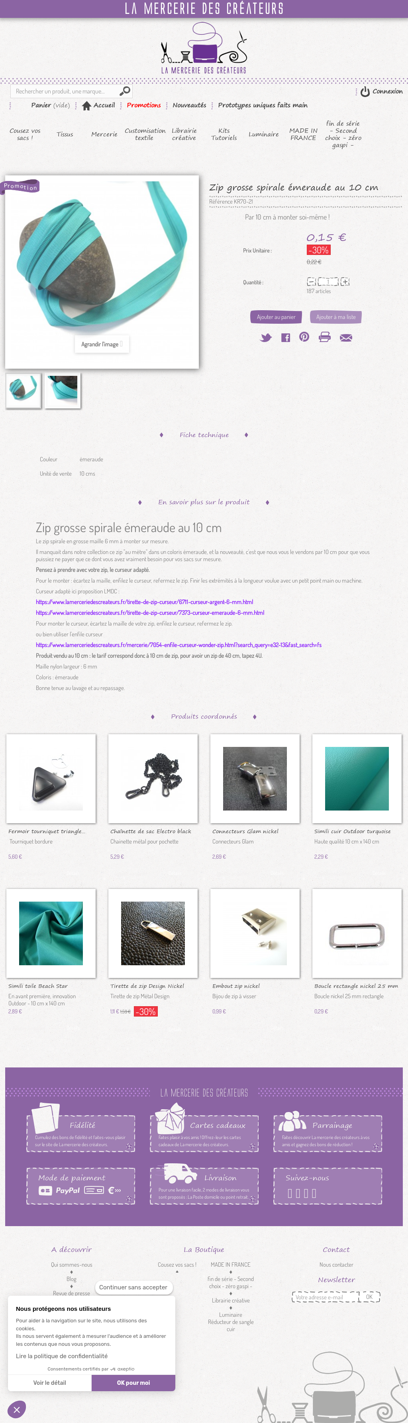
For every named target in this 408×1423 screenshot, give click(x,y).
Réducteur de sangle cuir (231, 1325)
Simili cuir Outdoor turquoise (352, 831)
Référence (221, 201)
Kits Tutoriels (224, 134)
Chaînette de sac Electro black (150, 831)
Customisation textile (144, 134)
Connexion (386, 91)
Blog (71, 1279)
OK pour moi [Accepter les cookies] (133, 1383)
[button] (16, 1409)
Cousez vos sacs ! (25, 134)
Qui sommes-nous (71, 1264)
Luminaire (264, 134)
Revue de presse (71, 1293)
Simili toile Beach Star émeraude (38, 985)
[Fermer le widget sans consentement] (134, 1288)
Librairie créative (184, 134)
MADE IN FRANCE (303, 134)
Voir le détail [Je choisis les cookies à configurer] (49, 1383)
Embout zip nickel (236, 985)
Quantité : (253, 282)
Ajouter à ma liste (336, 317)
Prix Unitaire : (257, 250)
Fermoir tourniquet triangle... (46, 831)
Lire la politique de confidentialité (62, 1356)
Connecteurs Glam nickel (245, 831)
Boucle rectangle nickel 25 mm (356, 985)
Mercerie (104, 134)
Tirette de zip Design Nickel (147, 985)
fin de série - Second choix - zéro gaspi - (343, 134)
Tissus (65, 134)
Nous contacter (336, 1264)
